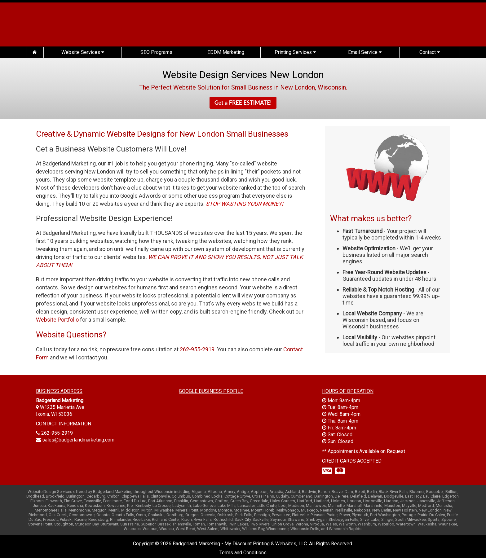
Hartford (304, 501)
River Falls (203, 519)
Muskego (309, 510)
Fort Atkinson (160, 501)
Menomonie (79, 510)
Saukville (260, 519)
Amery (229, 491)
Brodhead (35, 496)
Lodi (282, 505)
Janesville (426, 501)
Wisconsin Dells (304, 528)
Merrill (113, 510)
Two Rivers (260, 524)
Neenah (327, 510)
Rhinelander (120, 519)
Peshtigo (262, 514)
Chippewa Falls (135, 496)
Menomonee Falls (51, 510)
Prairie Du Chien (431, 514)
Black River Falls (393, 491)
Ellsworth (54, 501)
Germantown (201, 501)
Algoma (199, 491)
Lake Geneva (204, 505)
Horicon (354, 501)
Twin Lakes (238, 524)
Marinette (336, 505)
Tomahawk (216, 524)
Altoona (215, 491)
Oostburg (174, 514)
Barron (324, 491)
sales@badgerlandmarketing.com (78, 440)
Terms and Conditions (243, 553)
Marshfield (373, 505)
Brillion (451, 491)
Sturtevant (109, 524)
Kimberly (143, 505)
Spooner (449, 519)
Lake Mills (227, 505)
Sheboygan (316, 519)
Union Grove (283, 524)
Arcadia (276, 491)
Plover (344, 514)
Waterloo (386, 524)
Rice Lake (141, 519)
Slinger (387, 519)
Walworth (347, 524)
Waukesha (427, 524)
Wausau (166, 528)
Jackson (408, 501)
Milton (146, 510)
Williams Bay (253, 528)
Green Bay (239, 501)
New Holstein (405, 510)
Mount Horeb (263, 510)
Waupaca (132, 528)
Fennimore (112, 501)
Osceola (208, 514)
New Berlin (381, 510)
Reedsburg (98, 519)
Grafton (221, 501)
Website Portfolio (57, 319)
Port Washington (385, 514)
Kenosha (75, 505)
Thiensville (181, 524)
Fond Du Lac (135, 501)
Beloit (360, 491)
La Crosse (161, 505)
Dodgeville (393, 496)
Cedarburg (95, 496)
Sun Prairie (129, 524)
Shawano (296, 519)
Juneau (39, 505)
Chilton (113, 496)
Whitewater (230, 528)
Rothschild (223, 519)
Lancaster (246, 505)
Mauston (392, 505)
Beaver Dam (342, 491)
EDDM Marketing (225, 52)
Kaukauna (56, 505)
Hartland (321, 501)
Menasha (444, 505)
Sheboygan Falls (343, 519)
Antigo (243, 491)
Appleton (259, 491)
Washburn (367, 524)
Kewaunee (116, 505)
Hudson (391, 501)
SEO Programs (156, 52)
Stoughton (63, 524)
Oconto (103, 514)
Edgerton (450, 496)
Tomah (199, 524)
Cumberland (301, 496)
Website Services (82, 52)
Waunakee (447, 524)
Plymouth (360, 514)
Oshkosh (225, 514)
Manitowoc (316, 505)
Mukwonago (287, 510)
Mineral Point (186, 510)
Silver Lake (369, 519)
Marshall (354, 505)
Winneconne (277, 528)
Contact (429, 52)
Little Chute (266, 505)
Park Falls (243, 514)
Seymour (278, 519)
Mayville (409, 505)
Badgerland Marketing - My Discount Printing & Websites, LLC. (240, 544)
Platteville (300, 514)
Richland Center (165, 519)
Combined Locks (207, 496)
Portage (409, 514)
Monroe (225, 510)
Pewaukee (281, 514)
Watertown (406, 524)
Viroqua (317, 524)
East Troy (413, 496)
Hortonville (372, 501)
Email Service (365, 52)
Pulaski (66, 519)
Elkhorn (37, 501)
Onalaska (156, 514)
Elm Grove (73, 501)
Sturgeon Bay (87, 524)
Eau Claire (431, 496)
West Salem (208, 528)
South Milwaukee (410, 519)
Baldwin (309, 491)
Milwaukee (164, 510)
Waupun (150, 528)
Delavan (375, 496)
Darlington (323, 496)
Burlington (75, 496)
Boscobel (435, 491)
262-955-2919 (57, 433)
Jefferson (446, 501)
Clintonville (160, 496)
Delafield (358, 496)
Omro (141, 514)
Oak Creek (58, 514)
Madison (296, 505)
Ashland (292, 491)
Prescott (50, 519)
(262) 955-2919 (412, 27)
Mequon (99, 510)
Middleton (130, 510)
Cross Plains (263, 496)
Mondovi (208, 510)
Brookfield (55, 496)
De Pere (341, 496)
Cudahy (282, 496)
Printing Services (295, 52)
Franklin (181, 501)
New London (430, 510)
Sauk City (243, 519)
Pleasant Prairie (324, 514)
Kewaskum (95, 505)
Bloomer (416, 491)
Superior (148, 524)
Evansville (92, 501)
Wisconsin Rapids (345, 528)
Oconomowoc (82, 514)
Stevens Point (40, 524)
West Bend (185, 528)
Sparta (434, 519)
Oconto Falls (123, 514)
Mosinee (241, 510)
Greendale (259, 501)
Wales (331, 524)
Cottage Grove (237, 496)
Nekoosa (362, 510)
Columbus (181, 496)
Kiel (130, 505)
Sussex (163, 524)
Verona (301, 524)
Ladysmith (181, 505)
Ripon (186, 519)
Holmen (338, 501)
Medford (426, 505)
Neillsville (343, 510)
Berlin (372, 491)
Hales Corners (282, 501)
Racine (80, 519)
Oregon (192, 514)
